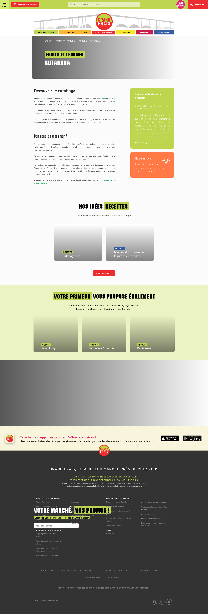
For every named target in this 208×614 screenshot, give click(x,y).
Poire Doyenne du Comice (46, 506)
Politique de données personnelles (76, 571)
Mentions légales (92, 577)
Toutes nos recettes (104, 273)
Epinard (74, 511)
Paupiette (75, 502)
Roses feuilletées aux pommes (153, 502)
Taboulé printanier (113, 525)
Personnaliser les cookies (150, 571)
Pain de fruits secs (148, 514)
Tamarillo (75, 523)
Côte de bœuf (76, 507)
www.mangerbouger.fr (139, 587)
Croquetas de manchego (116, 506)
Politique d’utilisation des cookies (115, 571)
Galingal (39, 511)
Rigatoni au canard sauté (116, 502)
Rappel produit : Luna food (47, 555)
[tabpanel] (56, 335)
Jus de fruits (41, 515)
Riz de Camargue (43, 502)
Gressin (39, 519)
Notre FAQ (110, 533)
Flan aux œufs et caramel (151, 518)
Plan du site (113, 577)
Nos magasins (47, 571)
